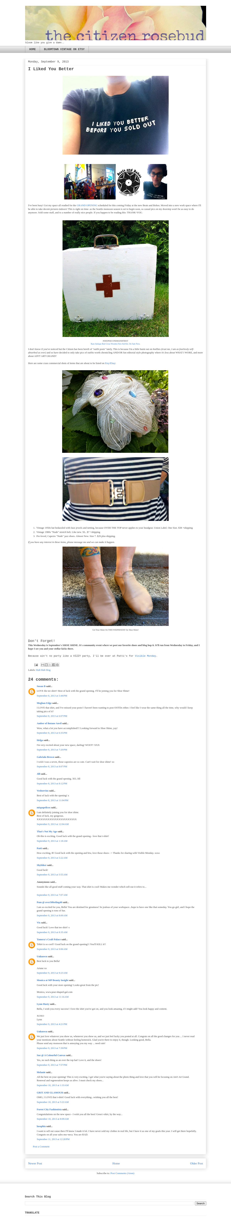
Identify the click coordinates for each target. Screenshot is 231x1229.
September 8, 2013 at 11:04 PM (52, 800)
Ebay (112, 363)
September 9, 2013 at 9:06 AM (52, 949)
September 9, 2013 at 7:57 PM (52, 1064)
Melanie (41, 1072)
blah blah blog (43, 669)
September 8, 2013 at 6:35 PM (52, 732)
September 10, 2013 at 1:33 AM (53, 1085)
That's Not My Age (47, 831)
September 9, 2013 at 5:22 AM (52, 857)
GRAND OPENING (87, 205)
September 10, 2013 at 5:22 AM (53, 1102)
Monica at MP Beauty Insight (52, 980)
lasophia (41, 1126)
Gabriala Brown (45, 757)
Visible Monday (145, 656)
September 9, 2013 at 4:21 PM (52, 1024)
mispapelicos (44, 807)
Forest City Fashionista (49, 1109)
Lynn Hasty (43, 1004)
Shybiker (42, 865)
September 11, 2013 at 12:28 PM (53, 1139)
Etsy (107, 363)
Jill (38, 773)
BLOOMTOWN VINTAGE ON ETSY (64, 49)
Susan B (41, 686)
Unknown (42, 956)
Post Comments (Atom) (122, 1173)
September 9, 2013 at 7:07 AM (52, 894)
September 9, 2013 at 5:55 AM (52, 874)
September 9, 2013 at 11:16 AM (53, 996)
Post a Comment (41, 1146)
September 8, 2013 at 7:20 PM (52, 749)
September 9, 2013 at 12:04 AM (53, 824)
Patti (39, 848)
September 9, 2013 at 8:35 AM (52, 932)
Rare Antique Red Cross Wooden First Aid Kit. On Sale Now (115, 344)
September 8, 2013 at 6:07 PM (52, 715)
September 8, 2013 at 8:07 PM (52, 766)
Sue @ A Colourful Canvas (51, 1055)
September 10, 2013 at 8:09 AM (53, 1118)
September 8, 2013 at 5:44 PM (52, 695)
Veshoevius (43, 790)
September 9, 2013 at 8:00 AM (52, 915)
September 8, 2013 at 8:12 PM (52, 783)
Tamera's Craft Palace (49, 939)
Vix (39, 922)
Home (116, 1163)
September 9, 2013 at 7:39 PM (52, 1048)
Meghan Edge (44, 703)
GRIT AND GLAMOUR (50, 1092)
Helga (40, 740)
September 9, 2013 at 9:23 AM (52, 972)
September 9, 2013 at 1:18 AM (52, 840)
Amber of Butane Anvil (49, 723)
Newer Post (35, 1163)
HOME (32, 49)
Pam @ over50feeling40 (49, 902)
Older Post (196, 1163)
